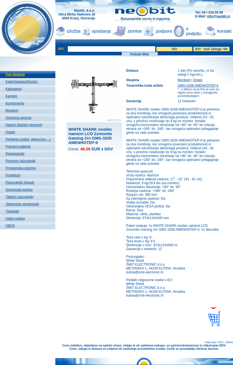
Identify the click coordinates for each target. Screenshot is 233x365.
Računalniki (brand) (20, 182)
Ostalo (10, 132)
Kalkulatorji (14, 89)
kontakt (224, 31)
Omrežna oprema (18, 118)
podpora (164, 31)
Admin (229, 342)
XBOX (10, 226)
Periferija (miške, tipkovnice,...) (28, 139)
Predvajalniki (15, 154)
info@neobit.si (218, 16)
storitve (135, 31)
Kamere (11, 96)
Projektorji (13, 175)
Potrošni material (18, 146)
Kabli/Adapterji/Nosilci (22, 82)
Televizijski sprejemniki (22, 204)
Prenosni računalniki (20, 161)
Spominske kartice (19, 190)
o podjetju (193, 31)
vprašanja (101, 31)
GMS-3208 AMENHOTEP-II (198, 86)
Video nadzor (15, 218)
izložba (74, 31)
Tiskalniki (12, 211)
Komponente (15, 103)
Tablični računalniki (19, 197)
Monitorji (12, 110)
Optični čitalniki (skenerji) (24, 125)
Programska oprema (21, 168)
